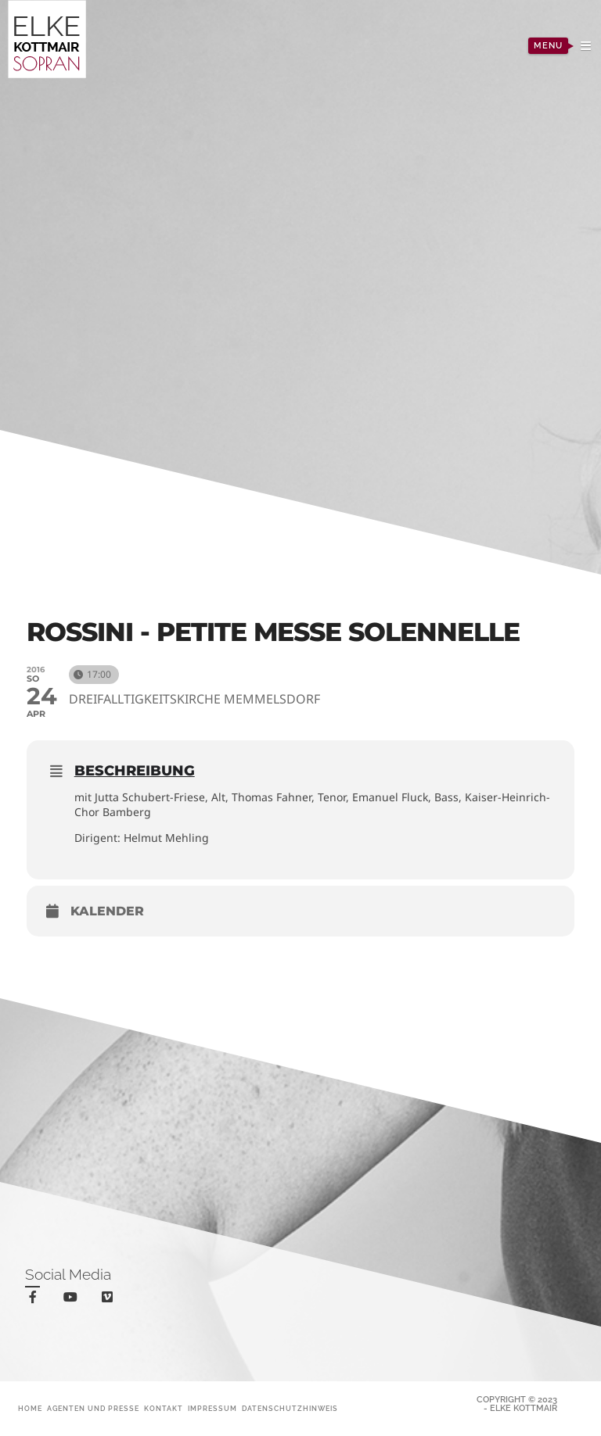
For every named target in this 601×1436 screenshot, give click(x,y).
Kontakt (163, 1409)
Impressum (212, 1409)
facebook (35, 1299)
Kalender (107, 911)
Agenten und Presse (93, 1409)
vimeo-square (110, 1300)
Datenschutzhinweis (290, 1409)
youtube (73, 1300)
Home (30, 1409)
